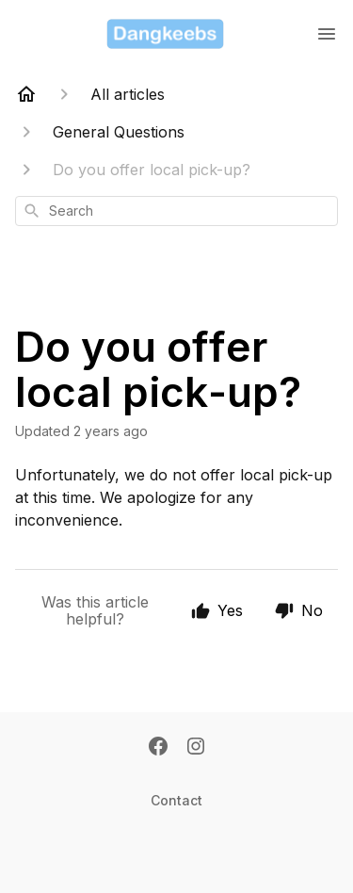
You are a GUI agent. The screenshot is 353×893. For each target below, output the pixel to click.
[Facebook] (158, 748)
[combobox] (176, 211)
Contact (176, 800)
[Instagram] (196, 748)
